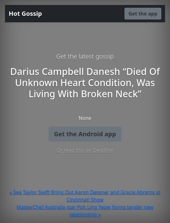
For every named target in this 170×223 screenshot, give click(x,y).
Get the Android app (85, 134)
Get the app (143, 13)
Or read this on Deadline (85, 150)
